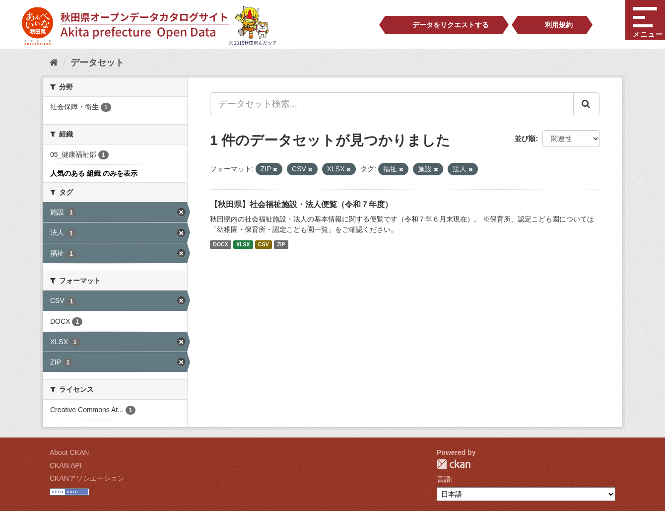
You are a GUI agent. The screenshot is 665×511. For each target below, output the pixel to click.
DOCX (220, 244)
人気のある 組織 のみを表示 (93, 173)
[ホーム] (54, 63)
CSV (263, 244)
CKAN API (66, 465)
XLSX (243, 244)
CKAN (453, 464)
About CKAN (69, 452)
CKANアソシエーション (87, 478)
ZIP (281, 244)
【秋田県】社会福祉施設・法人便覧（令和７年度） (301, 204)
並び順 (525, 139)
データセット (97, 63)
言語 (444, 479)
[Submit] (586, 103)
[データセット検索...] (392, 103)
